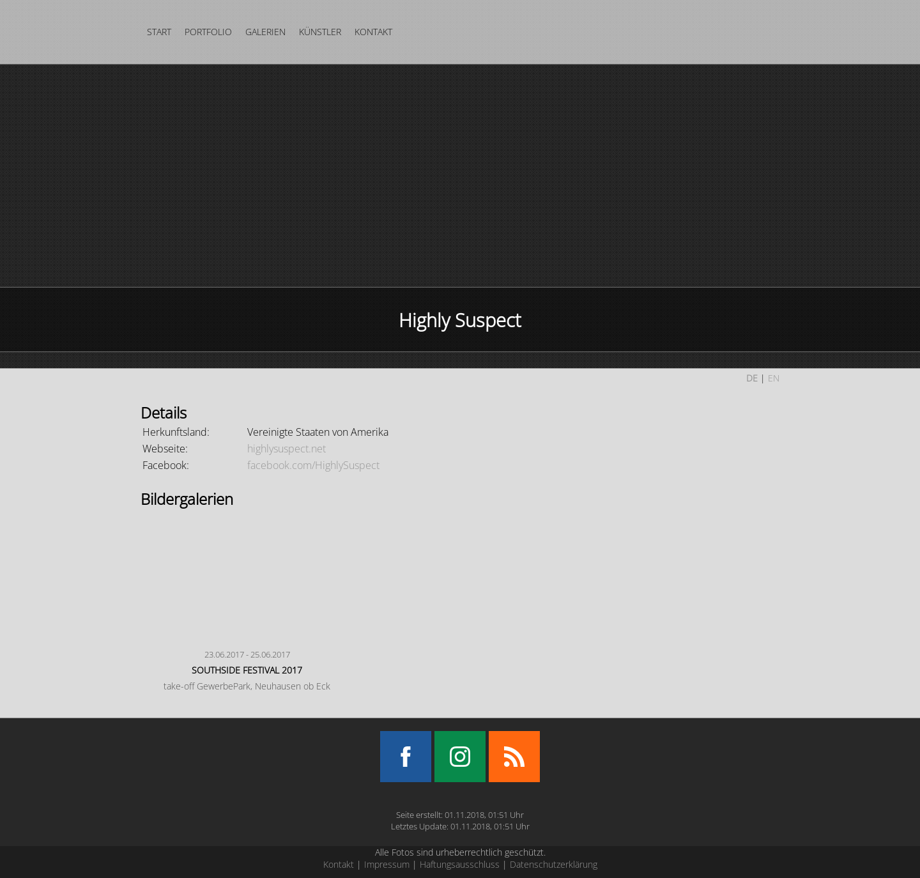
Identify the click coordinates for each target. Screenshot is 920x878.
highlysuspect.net (286, 449)
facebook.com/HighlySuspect (313, 465)
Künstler (320, 32)
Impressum (387, 864)
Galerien (265, 32)
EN (773, 378)
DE (752, 378)
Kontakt (373, 32)
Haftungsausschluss (460, 864)
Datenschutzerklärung (553, 864)
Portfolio (208, 32)
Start (159, 32)
